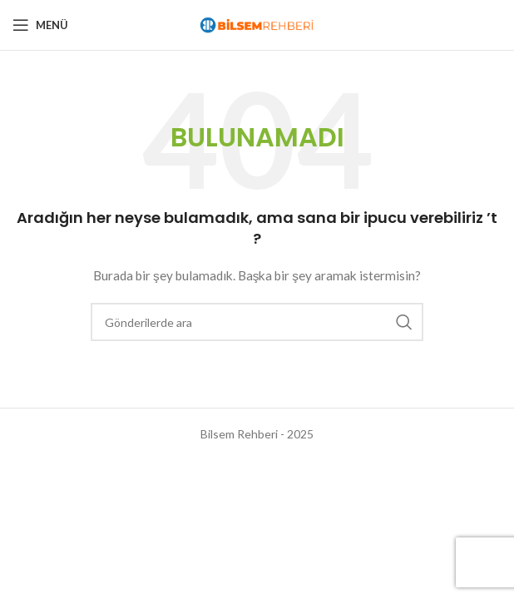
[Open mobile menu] (40, 25)
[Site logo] (257, 24)
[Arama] (257, 322)
